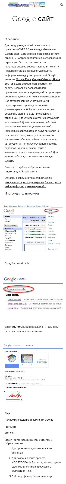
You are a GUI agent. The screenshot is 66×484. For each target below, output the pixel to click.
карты (18, 182)
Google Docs (23, 79)
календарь (29, 182)
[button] (4, 5)
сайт (43, 186)
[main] (33, 18)
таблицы (10, 186)
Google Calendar (41, 79)
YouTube (10, 83)
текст (58, 182)
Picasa (56, 79)
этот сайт (10, 432)
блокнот (50, 182)
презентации (32, 186)
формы (19, 186)
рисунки (10, 182)
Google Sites (12, 53)
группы (40, 182)
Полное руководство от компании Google (29, 419)
